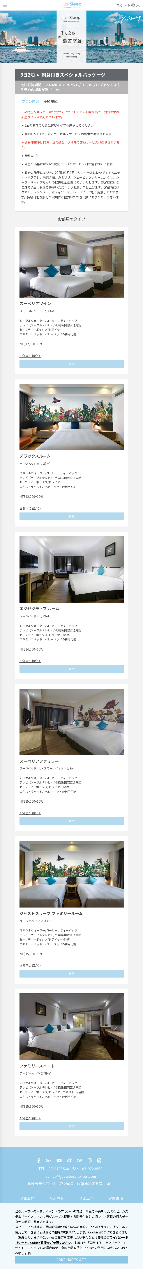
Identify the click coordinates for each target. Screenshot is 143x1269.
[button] (27, 264)
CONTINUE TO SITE (71, 1259)
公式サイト (124, 5)
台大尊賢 (56, 1198)
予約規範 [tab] (51, 101)
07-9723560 (59, 1168)
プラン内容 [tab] (30, 101)
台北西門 (27, 1198)
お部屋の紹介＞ (30, 356)
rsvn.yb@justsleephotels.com (70, 1176)
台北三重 (86, 1198)
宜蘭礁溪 (116, 1198)
